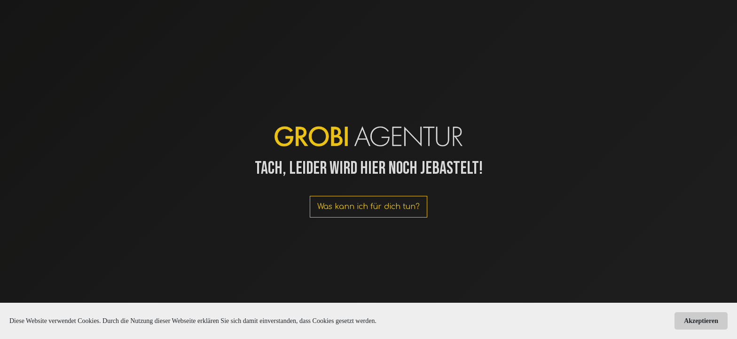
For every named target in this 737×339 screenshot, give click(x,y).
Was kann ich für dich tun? (368, 206)
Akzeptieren (701, 320)
